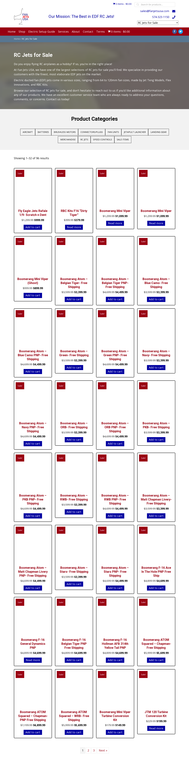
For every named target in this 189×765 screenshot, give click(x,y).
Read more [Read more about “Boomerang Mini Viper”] (115, 222)
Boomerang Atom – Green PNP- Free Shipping (115, 353)
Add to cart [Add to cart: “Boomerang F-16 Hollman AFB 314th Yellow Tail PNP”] (115, 658)
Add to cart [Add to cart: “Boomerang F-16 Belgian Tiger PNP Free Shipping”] (74, 658)
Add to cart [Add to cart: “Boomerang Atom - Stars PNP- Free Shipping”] (115, 586)
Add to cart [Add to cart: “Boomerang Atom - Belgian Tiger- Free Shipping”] (74, 298)
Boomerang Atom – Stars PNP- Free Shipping (115, 570)
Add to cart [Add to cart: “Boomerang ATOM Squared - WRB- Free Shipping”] (74, 731)
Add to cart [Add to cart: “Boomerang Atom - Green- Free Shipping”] (74, 366)
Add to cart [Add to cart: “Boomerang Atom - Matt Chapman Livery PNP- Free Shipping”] (32, 586)
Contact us (53, 97)
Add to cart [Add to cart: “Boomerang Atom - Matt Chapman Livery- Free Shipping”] (156, 514)
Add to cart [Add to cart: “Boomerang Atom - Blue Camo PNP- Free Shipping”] (32, 370)
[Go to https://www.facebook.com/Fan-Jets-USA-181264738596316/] (174, 30)
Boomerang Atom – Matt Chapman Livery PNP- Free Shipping (33, 570)
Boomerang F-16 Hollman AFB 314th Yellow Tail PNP (115, 642)
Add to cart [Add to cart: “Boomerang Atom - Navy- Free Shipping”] (156, 366)
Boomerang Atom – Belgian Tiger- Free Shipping (74, 281)
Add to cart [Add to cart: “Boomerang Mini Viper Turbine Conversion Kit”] (115, 731)
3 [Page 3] (94, 749)
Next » (103, 749)
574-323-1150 (160, 16)
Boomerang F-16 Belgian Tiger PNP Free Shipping (74, 642)
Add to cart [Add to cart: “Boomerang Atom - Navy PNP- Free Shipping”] (32, 442)
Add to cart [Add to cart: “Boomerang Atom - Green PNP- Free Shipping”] (115, 370)
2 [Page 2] (88, 749)
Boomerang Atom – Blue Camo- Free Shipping (156, 281)
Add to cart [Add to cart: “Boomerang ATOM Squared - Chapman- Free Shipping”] (156, 658)
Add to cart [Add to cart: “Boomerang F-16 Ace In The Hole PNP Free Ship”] (156, 586)
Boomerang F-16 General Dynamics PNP (32, 642)
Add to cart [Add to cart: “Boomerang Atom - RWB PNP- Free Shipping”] (115, 514)
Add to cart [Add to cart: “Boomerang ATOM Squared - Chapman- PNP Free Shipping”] (32, 731)
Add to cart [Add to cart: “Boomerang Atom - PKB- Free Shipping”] (156, 438)
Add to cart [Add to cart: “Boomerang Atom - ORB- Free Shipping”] (74, 438)
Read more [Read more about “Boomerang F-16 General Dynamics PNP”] (33, 658)
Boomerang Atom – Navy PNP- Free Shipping (32, 425)
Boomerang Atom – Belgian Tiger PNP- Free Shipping (115, 281)
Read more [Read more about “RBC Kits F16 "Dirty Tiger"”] (74, 225)
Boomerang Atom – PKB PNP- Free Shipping (32, 498)
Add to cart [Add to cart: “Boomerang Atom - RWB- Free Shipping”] (74, 510)
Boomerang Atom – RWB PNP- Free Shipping (115, 498)
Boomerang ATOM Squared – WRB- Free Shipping (74, 714)
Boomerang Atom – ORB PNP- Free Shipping (115, 425)
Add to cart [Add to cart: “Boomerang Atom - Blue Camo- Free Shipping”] (156, 298)
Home (17, 37)
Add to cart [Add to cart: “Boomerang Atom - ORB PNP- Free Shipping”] (115, 442)
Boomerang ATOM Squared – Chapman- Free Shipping (156, 642)
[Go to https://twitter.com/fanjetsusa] (180, 30)
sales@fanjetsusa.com (154, 11)
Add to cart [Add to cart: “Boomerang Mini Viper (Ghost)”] (32, 294)
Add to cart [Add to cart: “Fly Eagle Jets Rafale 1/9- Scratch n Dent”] (32, 225)
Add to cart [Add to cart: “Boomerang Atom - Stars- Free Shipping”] (74, 582)
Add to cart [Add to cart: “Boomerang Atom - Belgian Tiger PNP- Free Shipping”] (115, 298)
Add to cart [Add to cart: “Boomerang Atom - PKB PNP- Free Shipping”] (32, 514)
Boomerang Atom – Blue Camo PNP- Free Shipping (33, 353)
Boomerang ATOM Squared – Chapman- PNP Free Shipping (33, 714)
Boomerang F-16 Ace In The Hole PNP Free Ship (156, 570)
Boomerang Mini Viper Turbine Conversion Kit (115, 714)
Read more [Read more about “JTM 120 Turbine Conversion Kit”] (156, 727)
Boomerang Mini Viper (115, 209)
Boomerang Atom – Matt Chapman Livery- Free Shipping (156, 498)
